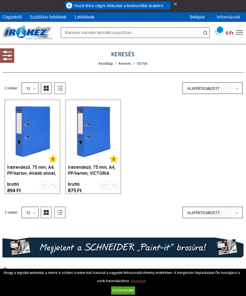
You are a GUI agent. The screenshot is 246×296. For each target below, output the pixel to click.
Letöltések (84, 17)
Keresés (124, 63)
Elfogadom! (123, 290)
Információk (228, 17)
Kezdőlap (106, 63)
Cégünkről (12, 17)
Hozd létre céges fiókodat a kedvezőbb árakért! (117, 5)
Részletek (138, 281)
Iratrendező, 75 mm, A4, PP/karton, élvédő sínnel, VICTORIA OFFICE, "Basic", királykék (31, 170)
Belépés (197, 17)
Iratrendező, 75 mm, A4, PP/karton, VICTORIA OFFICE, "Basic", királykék (93, 170)
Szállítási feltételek (48, 17)
